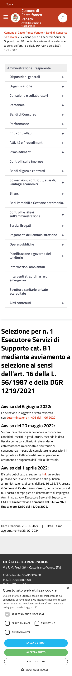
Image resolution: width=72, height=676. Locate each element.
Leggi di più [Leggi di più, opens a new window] (31, 607)
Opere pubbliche (38, 244)
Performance (38, 123)
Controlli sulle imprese (26, 161)
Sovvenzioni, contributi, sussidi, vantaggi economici (38, 182)
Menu (5, 18)
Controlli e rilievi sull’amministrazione (38, 214)
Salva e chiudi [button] (36, 643)
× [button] (67, 588)
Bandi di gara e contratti (38, 170)
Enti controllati (38, 133)
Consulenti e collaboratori (38, 95)
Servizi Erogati (38, 225)
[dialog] (36, 630)
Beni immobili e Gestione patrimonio (38, 202)
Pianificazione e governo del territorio (38, 255)
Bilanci (38, 193)
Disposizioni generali (38, 76)
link (44, 474)
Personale (38, 105)
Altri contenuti (38, 302)
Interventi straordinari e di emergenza (29, 278)
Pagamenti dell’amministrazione (38, 235)
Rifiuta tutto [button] (36, 661)
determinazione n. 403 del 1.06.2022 (31, 417)
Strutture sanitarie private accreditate (29, 291)
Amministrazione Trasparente (29, 68)
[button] (36, 670)
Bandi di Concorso (38, 114)
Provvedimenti (38, 152)
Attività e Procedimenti (38, 142)
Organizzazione (38, 86)
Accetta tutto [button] (36, 652)
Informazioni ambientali (27, 266)
